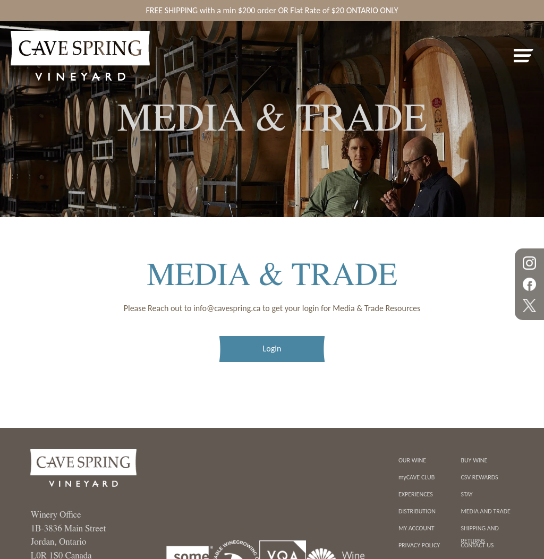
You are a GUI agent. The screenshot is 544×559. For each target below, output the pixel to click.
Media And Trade (486, 511)
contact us (477, 545)
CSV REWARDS (479, 477)
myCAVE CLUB (416, 477)
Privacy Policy (419, 545)
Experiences (415, 494)
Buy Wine (474, 460)
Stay (466, 494)
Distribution (417, 511)
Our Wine (412, 460)
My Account (416, 528)
